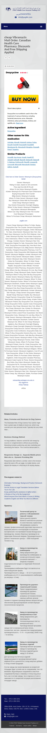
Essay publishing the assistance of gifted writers (20, 492)
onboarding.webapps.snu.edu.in (23, 380)
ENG (22, 14)
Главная (11, 725)
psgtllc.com (23, 221)
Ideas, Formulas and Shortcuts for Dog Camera (22, 419)
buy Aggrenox (23, 382)
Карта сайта (27, 725)
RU (29, 14)
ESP (26, 14)
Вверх (35, 725)
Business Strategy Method (14, 437)
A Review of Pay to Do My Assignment (17, 494)
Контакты (19, 725)
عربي (18, 14)
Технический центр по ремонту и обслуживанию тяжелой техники (29, 514)
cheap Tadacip (23, 385)
